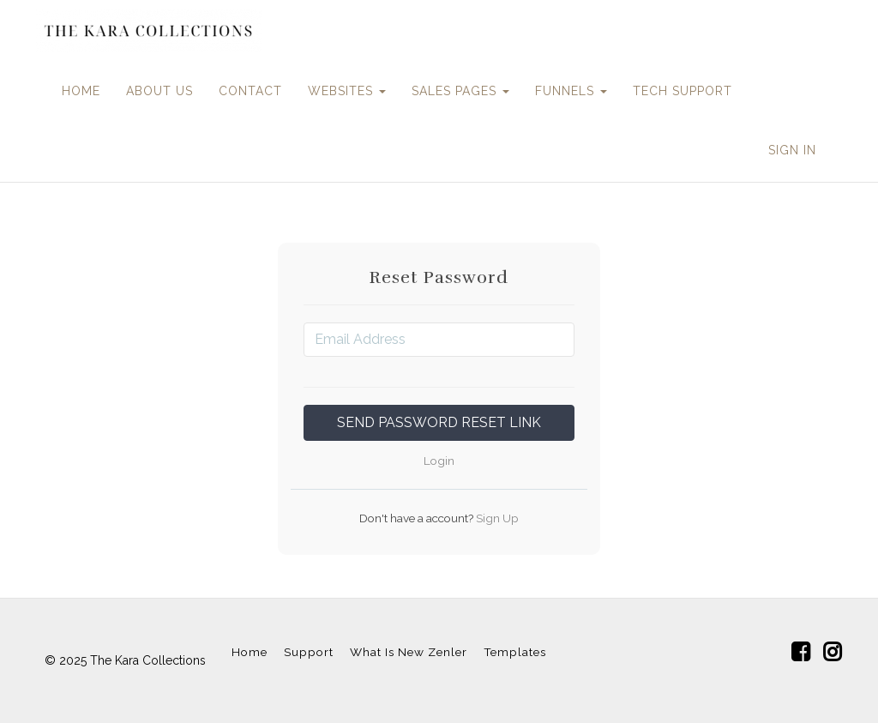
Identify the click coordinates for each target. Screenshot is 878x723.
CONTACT (250, 91)
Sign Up (496, 518)
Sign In (792, 150)
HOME (81, 91)
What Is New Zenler (408, 652)
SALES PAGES (460, 91)
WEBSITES (347, 91)
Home (250, 652)
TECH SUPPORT (682, 91)
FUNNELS (571, 91)
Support (309, 652)
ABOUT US (159, 91)
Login (439, 460)
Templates (515, 652)
